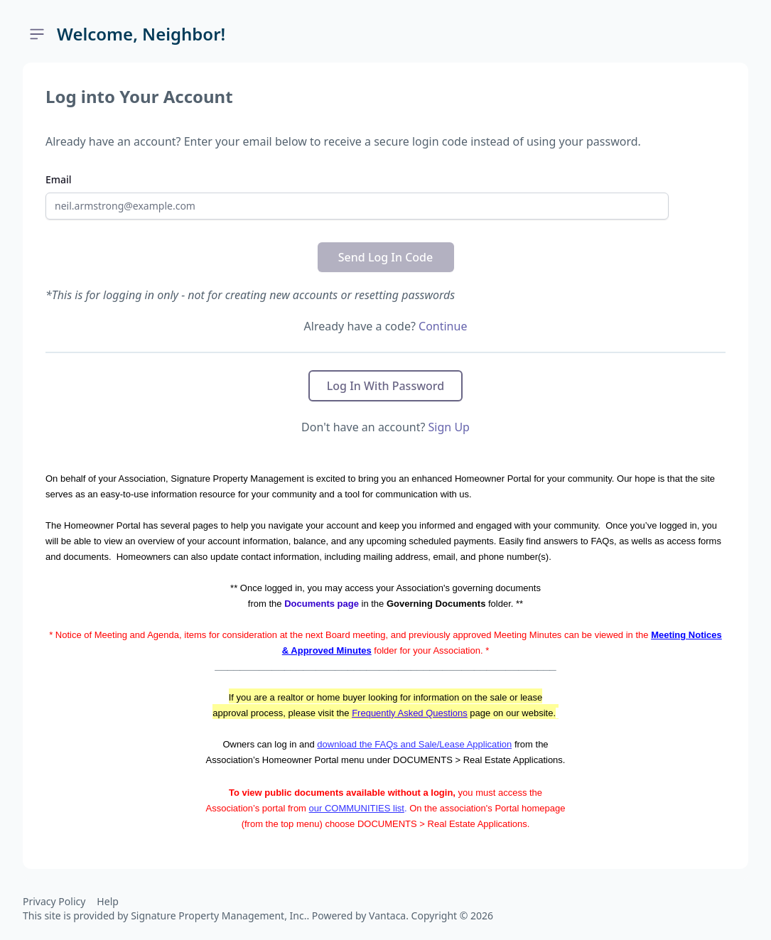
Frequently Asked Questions (410, 713)
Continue (443, 326)
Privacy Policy (54, 901)
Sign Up (449, 427)
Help (108, 901)
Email (58, 179)
